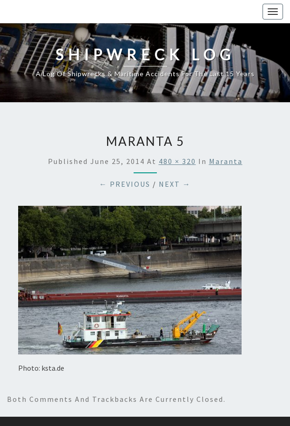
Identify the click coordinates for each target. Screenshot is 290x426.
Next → (175, 184)
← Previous (124, 184)
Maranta (226, 161)
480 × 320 (177, 161)
